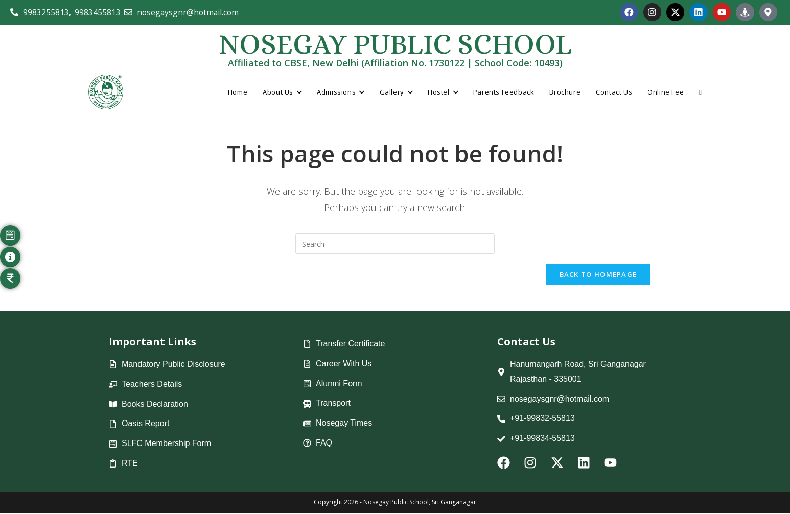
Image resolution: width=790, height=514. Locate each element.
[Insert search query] (395, 244)
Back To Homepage (598, 275)
